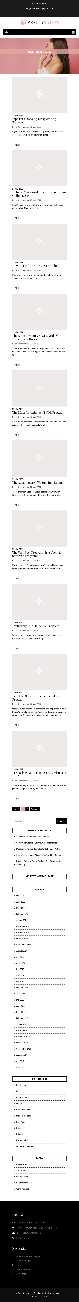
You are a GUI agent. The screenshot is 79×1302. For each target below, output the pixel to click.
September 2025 (23, 945)
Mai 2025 (20, 969)
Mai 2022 (20, 1000)
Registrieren (21, 1164)
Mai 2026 (20, 896)
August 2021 (21, 1055)
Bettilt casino (22, 1085)
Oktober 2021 (22, 1043)
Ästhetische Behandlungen (28, 1256)
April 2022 (20, 1006)
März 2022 (21, 1012)
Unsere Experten (23, 1269)
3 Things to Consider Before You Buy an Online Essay (39, 194)
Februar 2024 (22, 988)
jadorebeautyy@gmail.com (41, 8)
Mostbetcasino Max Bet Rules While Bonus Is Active (38, 849)
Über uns (20, 1265)
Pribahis (19, 1134)
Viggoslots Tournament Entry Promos (32, 837)
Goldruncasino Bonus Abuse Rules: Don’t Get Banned (38, 855)
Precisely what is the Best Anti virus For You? (39, 774)
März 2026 (21, 908)
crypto (19, 1103)
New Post (20, 1122)
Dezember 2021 (23, 1030)
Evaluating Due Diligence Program (35, 626)
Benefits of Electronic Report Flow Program (35, 697)
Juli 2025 (20, 957)
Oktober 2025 (22, 939)
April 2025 (20, 975)
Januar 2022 (21, 1024)
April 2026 (20, 902)
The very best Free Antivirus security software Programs (37, 554)
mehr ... (19, 144)
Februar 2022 (22, 1018)
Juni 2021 (20, 1067)
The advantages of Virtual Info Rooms (37, 482)
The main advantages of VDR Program (38, 412)
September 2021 (23, 1049)
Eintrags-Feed (22, 1177)
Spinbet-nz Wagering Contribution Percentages (36, 843)
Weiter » (35, 809)
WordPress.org (22, 1189)
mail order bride (23, 1110)
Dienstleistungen (23, 1261)
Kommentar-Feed (24, 1183)
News (18, 1128)
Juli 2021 (20, 1061)
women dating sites (24, 1146)
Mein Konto (21, 1274)
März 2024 (21, 981)
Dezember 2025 (23, 926)
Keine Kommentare (20, 127)
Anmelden (20, 1170)
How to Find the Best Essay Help (34, 266)
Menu (7, 32)
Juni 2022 (20, 994)
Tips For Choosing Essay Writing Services (34, 120)
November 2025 (23, 932)
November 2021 (23, 1037)
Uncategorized (22, 1140)
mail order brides (23, 1116)
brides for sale (22, 1097)
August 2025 (21, 951)
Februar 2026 (22, 914)
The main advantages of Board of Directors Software (35, 337)
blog (18, 1091)
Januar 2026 (21, 920)
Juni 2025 (20, 963)
